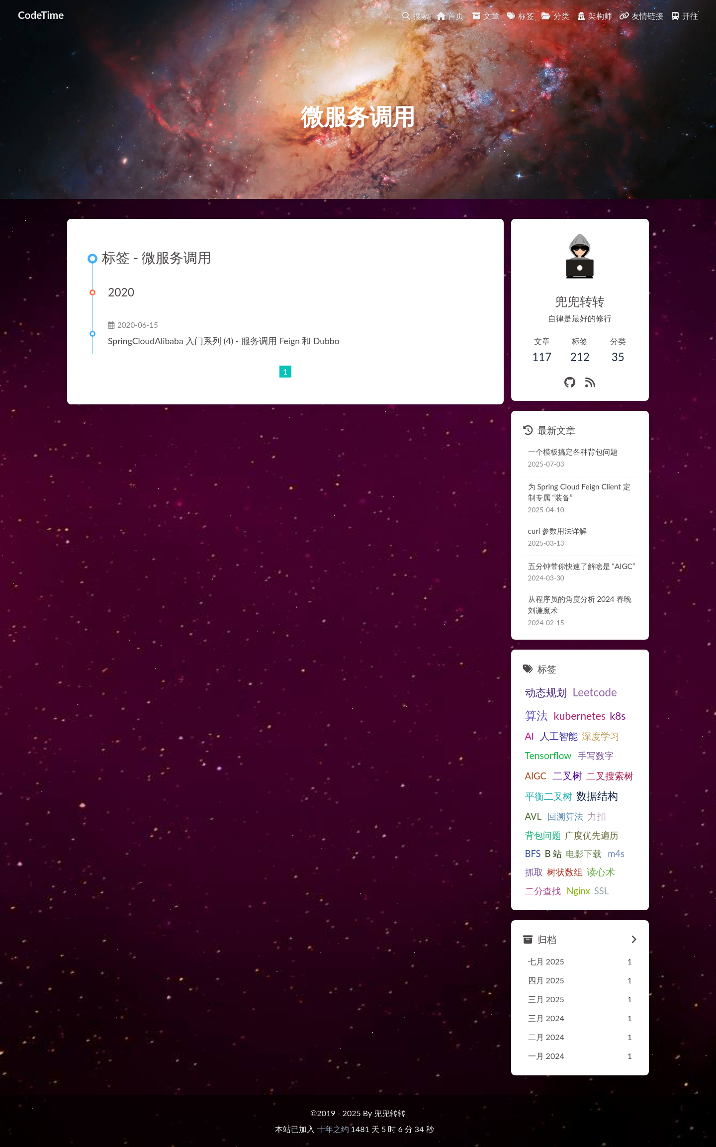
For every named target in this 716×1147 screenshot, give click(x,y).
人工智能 (559, 736)
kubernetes (580, 715)
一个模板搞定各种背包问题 (573, 451)
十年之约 (333, 1129)
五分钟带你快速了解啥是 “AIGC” (581, 566)
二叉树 (567, 775)
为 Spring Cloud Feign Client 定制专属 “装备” (579, 492)
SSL (601, 890)
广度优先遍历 (592, 835)
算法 (536, 715)
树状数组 (565, 871)
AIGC (535, 775)
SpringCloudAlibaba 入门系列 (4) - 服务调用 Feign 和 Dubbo (224, 341)
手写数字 (596, 755)
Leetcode (595, 692)
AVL (533, 816)
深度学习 (601, 736)
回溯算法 (565, 816)
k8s (618, 715)
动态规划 (546, 692)
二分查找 (543, 890)
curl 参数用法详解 (557, 530)
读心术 (601, 871)
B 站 (553, 853)
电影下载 (584, 853)
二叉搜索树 (609, 775)
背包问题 (543, 835)
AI (530, 736)
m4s (616, 853)
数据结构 (597, 795)
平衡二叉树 (548, 796)
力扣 (596, 816)
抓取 (534, 871)
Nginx (578, 890)
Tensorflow (548, 755)
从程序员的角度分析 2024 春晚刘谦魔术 (579, 604)
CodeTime (41, 14)
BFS (533, 853)
